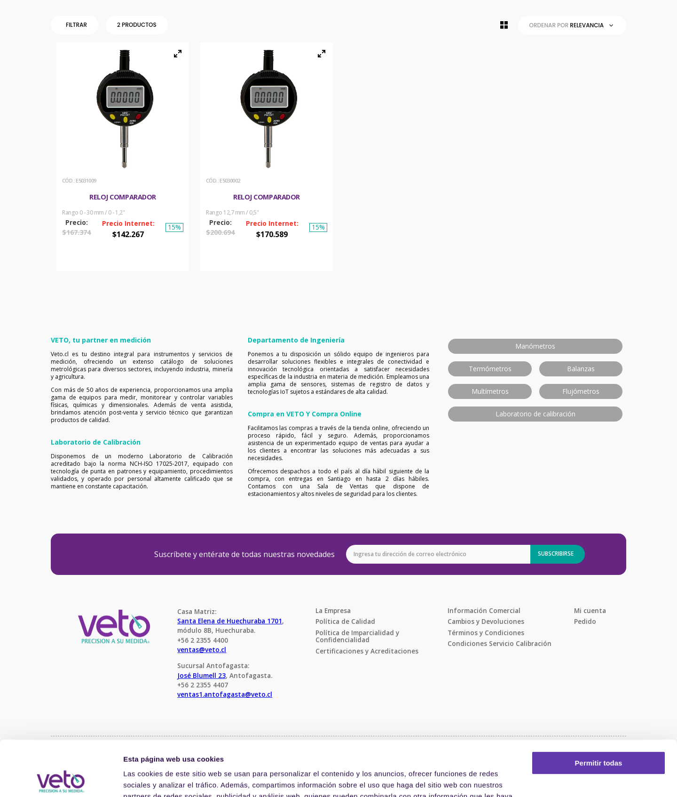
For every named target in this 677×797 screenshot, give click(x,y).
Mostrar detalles (150, 778)
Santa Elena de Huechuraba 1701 (229, 620)
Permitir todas (598, 708)
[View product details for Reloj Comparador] (122, 156)
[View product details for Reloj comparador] (266, 156)
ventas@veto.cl (201, 649)
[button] (76, 25)
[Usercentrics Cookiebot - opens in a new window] (61, 779)
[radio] (504, 25)
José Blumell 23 (201, 675)
